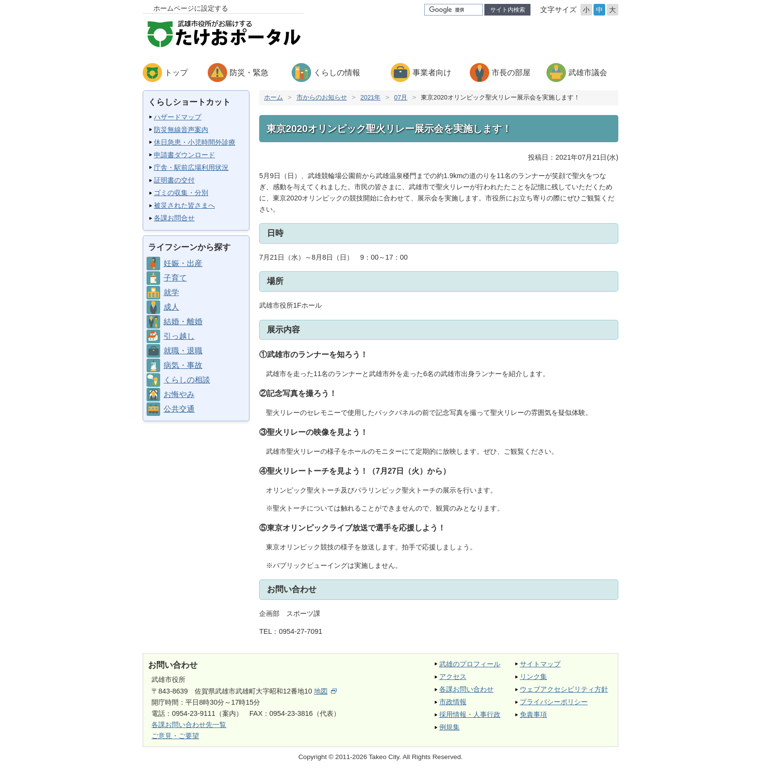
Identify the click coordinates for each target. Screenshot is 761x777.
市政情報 (452, 702)
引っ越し (179, 336)
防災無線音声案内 (181, 129)
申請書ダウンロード (184, 155)
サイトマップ (540, 664)
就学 (171, 292)
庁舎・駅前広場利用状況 (191, 167)
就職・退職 (183, 351)
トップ (176, 72)
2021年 (370, 97)
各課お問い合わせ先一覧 (188, 724)
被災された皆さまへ (184, 205)
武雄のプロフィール (469, 664)
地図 (325, 691)
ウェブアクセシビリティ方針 (564, 689)
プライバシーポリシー (554, 702)
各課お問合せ (174, 218)
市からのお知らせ (322, 97)
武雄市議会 (587, 72)
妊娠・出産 (183, 263)
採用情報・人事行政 (469, 714)
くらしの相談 (187, 380)
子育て (175, 278)
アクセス (452, 676)
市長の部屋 (511, 72)
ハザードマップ (177, 117)
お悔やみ (179, 394)
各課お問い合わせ (466, 689)
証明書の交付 (174, 180)
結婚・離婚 (183, 321)
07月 (400, 97)
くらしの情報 (337, 72)
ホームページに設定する (190, 8)
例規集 (449, 727)
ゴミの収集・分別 (181, 193)
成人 (171, 307)
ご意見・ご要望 (175, 736)
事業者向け (432, 72)
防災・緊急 (249, 72)
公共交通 (179, 409)
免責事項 (533, 714)
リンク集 (533, 676)
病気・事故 (183, 365)
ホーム (273, 97)
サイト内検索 (507, 9)
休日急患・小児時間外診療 (194, 142)
